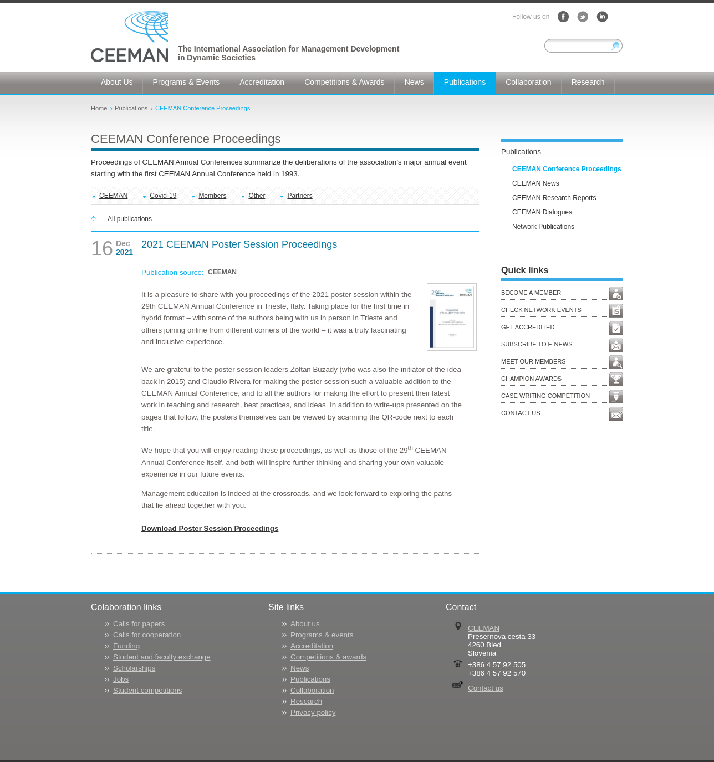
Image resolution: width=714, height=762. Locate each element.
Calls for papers (139, 624)
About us (305, 624)
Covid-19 (163, 196)
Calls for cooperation (147, 635)
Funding (126, 646)
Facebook (563, 16)
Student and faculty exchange (162, 657)
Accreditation (311, 646)
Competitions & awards (328, 657)
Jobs (121, 679)
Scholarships (134, 668)
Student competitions (147, 690)
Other (256, 196)
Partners (299, 196)
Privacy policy (312, 712)
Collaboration (312, 690)
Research (306, 701)
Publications (131, 108)
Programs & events (321, 635)
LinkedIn (602, 16)
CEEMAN (113, 196)
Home (99, 108)
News (299, 668)
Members (212, 196)
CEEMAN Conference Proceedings (202, 108)
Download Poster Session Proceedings (209, 528)
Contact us (485, 688)
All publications (130, 219)
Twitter (582, 16)
